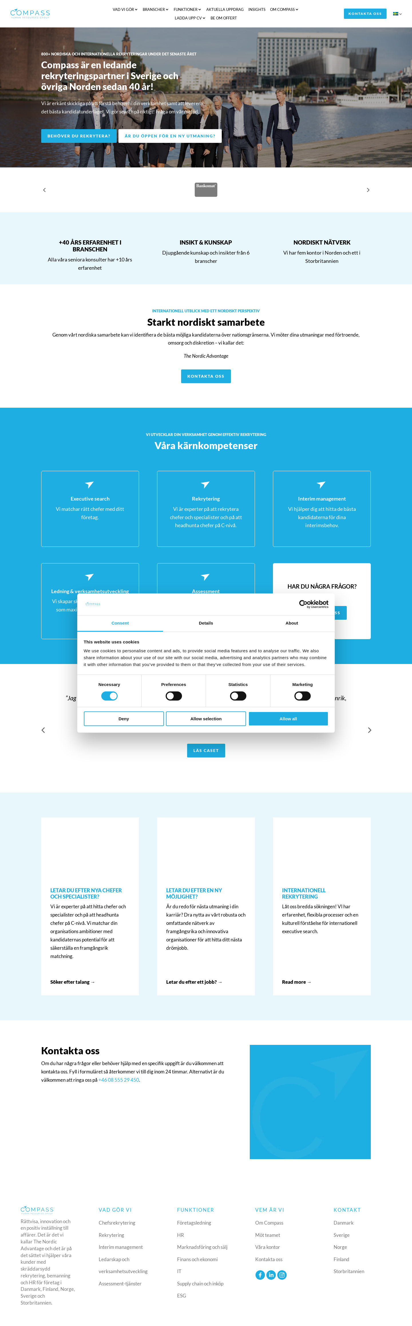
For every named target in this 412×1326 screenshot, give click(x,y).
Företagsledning (194, 1211)
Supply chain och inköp (200, 1272)
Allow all (288, 718)
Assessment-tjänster (120, 1272)
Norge (340, 1235)
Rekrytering (111, 1223)
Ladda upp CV (283, 10)
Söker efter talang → (72, 970)
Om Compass (249, 10)
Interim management (121, 1235)
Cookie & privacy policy (334, 1317)
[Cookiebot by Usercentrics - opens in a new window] (303, 604)
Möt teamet (267, 1223)
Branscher (121, 10)
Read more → (297, 970)
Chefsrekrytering (117, 1211)
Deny (123, 718)
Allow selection (205, 718)
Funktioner (152, 10)
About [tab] (292, 623)
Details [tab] (206, 623)
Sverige (342, 1223)
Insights (223, 10)
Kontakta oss (366, 9)
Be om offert (319, 10)
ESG (181, 1284)
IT (179, 1260)
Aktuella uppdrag (192, 10)
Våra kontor (267, 1235)
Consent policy (376, 1317)
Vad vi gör (90, 10)
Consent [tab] (120, 623)
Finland (341, 1247)
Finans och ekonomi (197, 1247)
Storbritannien (349, 1260)
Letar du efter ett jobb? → (194, 970)
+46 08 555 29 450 (118, 1068)
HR (180, 1223)
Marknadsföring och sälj (202, 1235)
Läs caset (206, 738)
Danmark (344, 1211)
